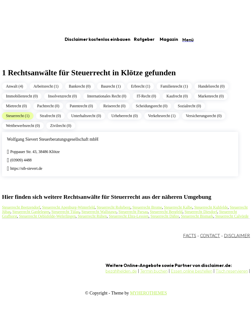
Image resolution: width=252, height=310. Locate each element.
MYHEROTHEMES (148, 293)
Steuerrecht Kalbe (178, 207)
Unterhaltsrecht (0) (86, 116)
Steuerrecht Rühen (92, 216)
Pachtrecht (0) (48, 106)
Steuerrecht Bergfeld (166, 212)
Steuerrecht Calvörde (232, 216)
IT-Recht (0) (146, 96)
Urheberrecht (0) (124, 116)
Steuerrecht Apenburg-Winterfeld (68, 207)
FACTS (189, 235)
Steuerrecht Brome (147, 207)
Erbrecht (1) (140, 86)
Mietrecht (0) (16, 106)
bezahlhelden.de (121, 271)
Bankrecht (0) (80, 86)
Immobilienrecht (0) (22, 96)
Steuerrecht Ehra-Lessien (128, 216)
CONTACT (210, 235)
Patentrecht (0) (81, 106)
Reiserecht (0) (114, 106)
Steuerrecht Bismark (197, 216)
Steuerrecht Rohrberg (113, 207)
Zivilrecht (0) (60, 126)
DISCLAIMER (237, 235)
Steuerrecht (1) (18, 116)
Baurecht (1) (111, 86)
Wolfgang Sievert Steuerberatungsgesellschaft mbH (52, 139)
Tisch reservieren (232, 271)
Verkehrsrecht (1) (162, 116)
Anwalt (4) (14, 86)
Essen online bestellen (191, 271)
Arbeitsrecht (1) (46, 86)
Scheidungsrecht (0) (151, 106)
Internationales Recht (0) (106, 96)
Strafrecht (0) (50, 116)
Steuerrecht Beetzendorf (21, 207)
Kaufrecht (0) (177, 96)
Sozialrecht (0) (189, 106)
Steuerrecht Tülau (65, 212)
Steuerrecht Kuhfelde (211, 207)
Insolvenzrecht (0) (62, 96)
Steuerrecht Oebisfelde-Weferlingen (47, 216)
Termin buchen (154, 271)
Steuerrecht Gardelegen (30, 212)
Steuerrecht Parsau (133, 212)
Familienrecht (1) (174, 86)
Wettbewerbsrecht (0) (23, 126)
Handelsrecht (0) (211, 86)
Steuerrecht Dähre (164, 216)
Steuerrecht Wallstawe (99, 212)
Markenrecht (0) (211, 96)
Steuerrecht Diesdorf (200, 212)
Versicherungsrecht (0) (203, 116)
